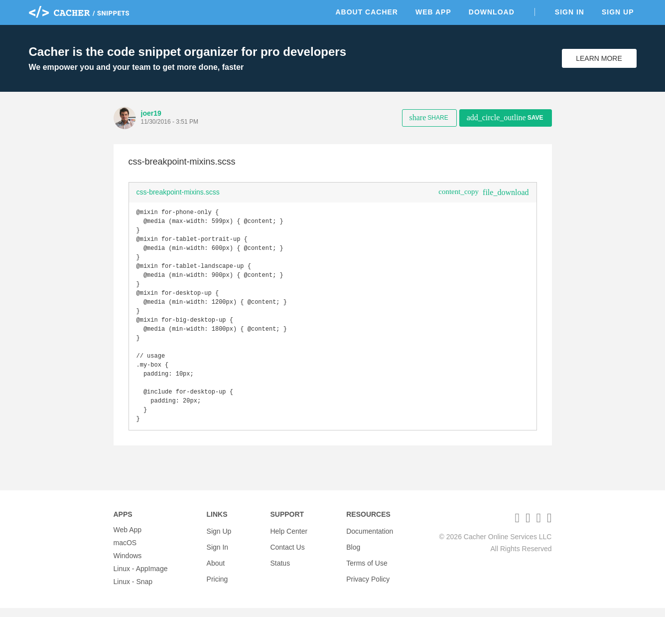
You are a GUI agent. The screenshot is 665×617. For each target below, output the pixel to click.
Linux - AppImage (141, 578)
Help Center (288, 539)
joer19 (151, 113)
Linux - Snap (133, 591)
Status (280, 565)
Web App (433, 12)
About (216, 565)
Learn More (599, 58)
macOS (125, 552)
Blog (353, 552)
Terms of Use (366, 565)
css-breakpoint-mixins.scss (178, 192)
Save (505, 117)
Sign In (569, 12)
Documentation (369, 539)
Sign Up (618, 12)
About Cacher (366, 12)
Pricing (217, 578)
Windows (128, 565)
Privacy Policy (368, 578)
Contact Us (287, 552)
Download (492, 12)
